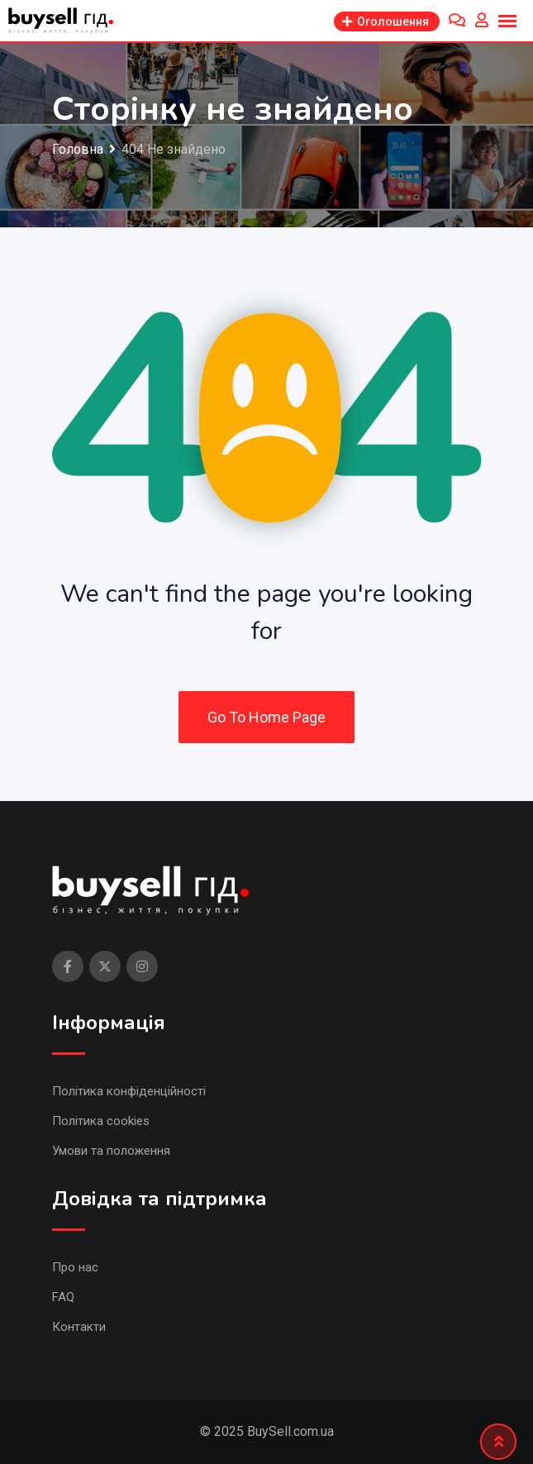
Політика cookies (101, 1120)
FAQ (63, 1297)
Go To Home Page (266, 717)
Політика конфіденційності (129, 1091)
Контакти (79, 1326)
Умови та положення (111, 1150)
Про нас (75, 1267)
